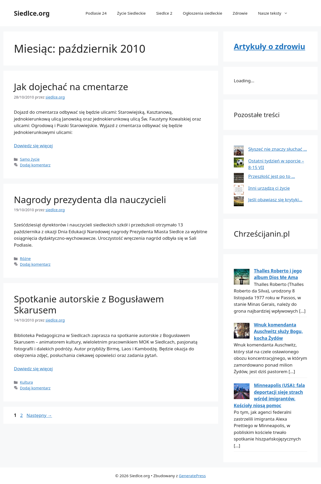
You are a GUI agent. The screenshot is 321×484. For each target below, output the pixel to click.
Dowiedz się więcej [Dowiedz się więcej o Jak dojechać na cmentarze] (33, 146)
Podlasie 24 (96, 13)
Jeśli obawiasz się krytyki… (275, 200)
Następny (39, 415)
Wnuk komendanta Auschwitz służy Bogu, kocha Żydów (278, 331)
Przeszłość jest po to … (271, 176)
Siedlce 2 (164, 13)
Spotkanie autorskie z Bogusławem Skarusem (89, 304)
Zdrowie (240, 13)
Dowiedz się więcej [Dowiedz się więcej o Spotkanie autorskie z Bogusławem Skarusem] (33, 369)
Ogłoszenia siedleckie (202, 13)
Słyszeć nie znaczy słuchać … (277, 149)
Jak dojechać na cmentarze (71, 86)
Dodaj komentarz (35, 164)
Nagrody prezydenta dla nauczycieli (90, 199)
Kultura (26, 382)
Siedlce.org (32, 13)
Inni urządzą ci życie (269, 188)
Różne (25, 258)
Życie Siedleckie (131, 13)
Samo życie (30, 159)
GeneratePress (192, 475)
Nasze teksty (275, 13)
